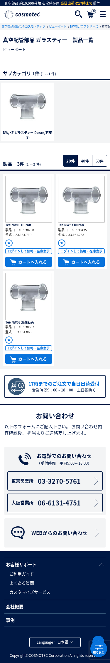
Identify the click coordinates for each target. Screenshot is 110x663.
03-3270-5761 (55, 481)
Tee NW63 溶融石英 (19, 322)
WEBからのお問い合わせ (56, 533)
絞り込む (98, 648)
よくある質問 (21, 583)
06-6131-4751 (55, 503)
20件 (70, 161)
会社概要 (14, 606)
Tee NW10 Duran (18, 224)
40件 (85, 161)
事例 (10, 620)
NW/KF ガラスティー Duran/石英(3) (27, 135)
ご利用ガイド (21, 574)
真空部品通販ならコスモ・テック (23, 26)
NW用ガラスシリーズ (84, 26)
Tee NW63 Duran (71, 224)
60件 (100, 161)
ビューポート (58, 26)
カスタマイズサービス (29, 592)
